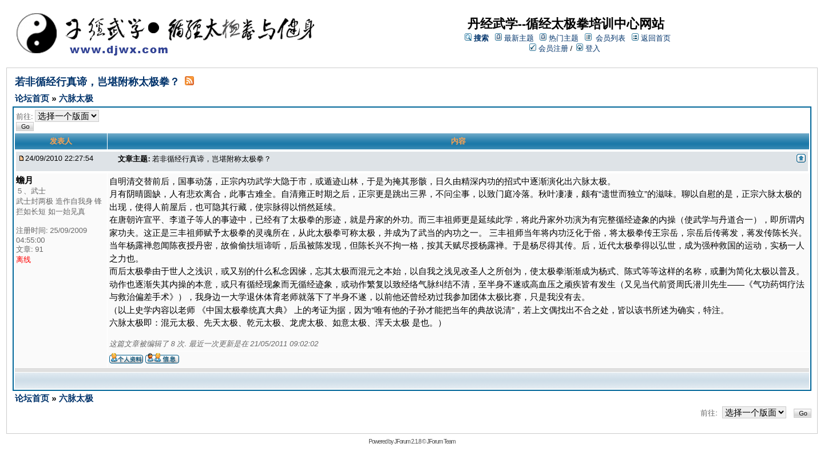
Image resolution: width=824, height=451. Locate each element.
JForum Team (441, 441)
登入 (588, 48)
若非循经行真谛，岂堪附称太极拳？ (97, 82)
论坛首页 (33, 98)
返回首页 (656, 38)
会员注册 (548, 48)
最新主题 (519, 38)
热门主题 (564, 38)
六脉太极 (76, 98)
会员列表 (610, 38)
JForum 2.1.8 (407, 441)
